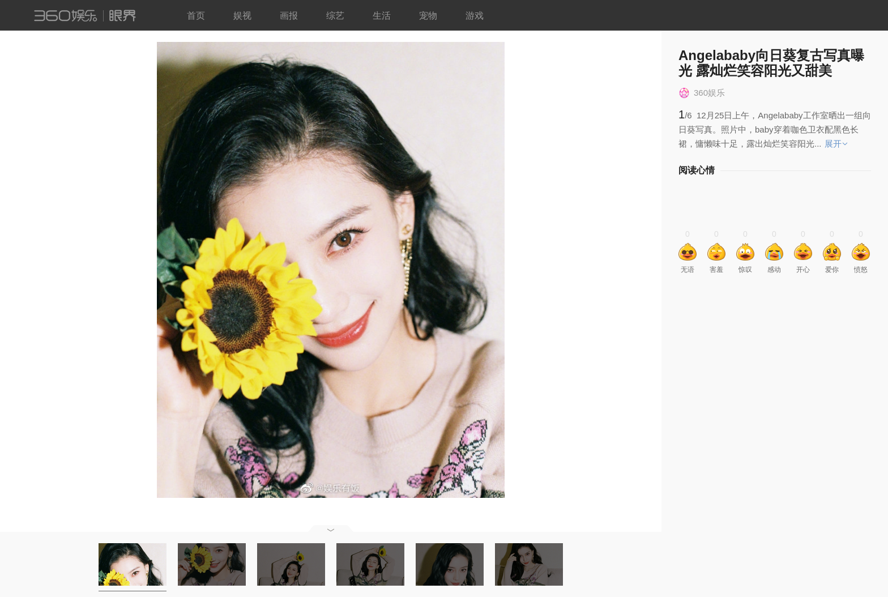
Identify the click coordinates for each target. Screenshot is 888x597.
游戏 (475, 15)
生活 (382, 15)
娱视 (242, 15)
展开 (833, 143)
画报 (289, 15)
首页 (196, 15)
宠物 (428, 15)
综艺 (335, 15)
